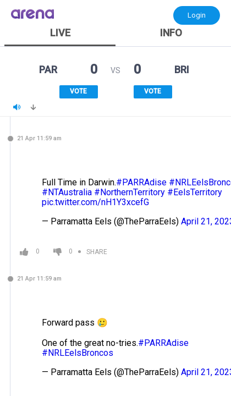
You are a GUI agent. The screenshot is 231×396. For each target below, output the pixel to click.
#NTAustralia (67, 192)
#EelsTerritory (194, 192)
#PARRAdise (141, 182)
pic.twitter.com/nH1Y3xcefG (95, 202)
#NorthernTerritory (129, 192)
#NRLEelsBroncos (77, 353)
